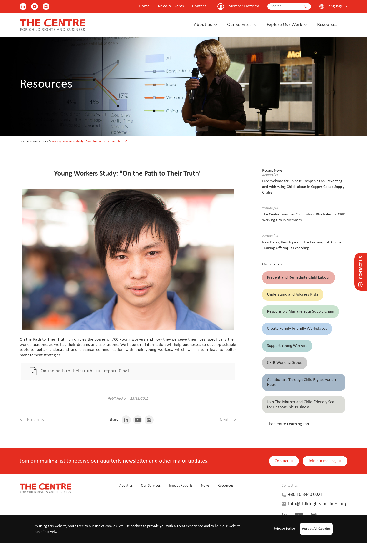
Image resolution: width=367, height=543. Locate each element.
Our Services (239, 24)
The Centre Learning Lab (288, 424)
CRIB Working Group (284, 362)
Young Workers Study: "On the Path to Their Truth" (89, 141)
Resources (327, 24)
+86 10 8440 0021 (305, 495)
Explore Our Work (284, 24)
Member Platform (243, 6)
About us (203, 24)
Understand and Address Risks (293, 294)
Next (228, 420)
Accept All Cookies (316, 529)
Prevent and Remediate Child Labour (298, 277)
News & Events (171, 6)
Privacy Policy (284, 529)
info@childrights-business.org (317, 504)
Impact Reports (180, 486)
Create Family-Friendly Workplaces (297, 328)
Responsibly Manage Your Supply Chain (300, 311)
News (205, 486)
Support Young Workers (287, 346)
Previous (32, 420)
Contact (199, 6)
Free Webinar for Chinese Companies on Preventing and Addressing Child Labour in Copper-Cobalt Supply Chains (303, 186)
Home (144, 6)
